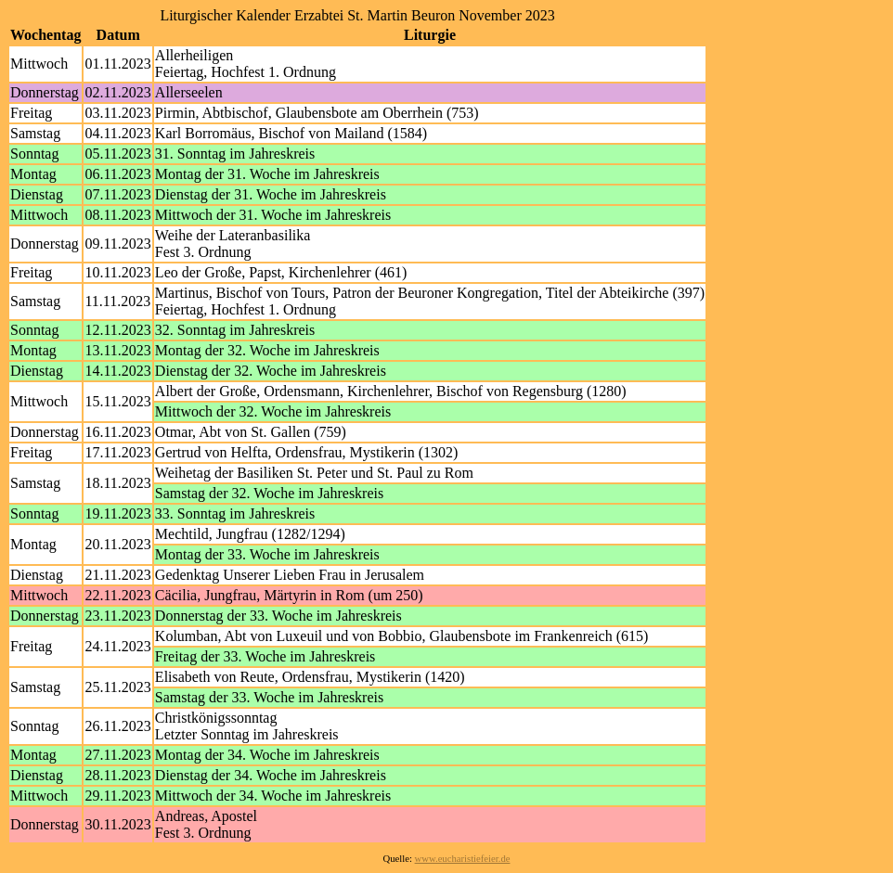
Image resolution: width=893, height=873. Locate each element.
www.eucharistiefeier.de (463, 859)
